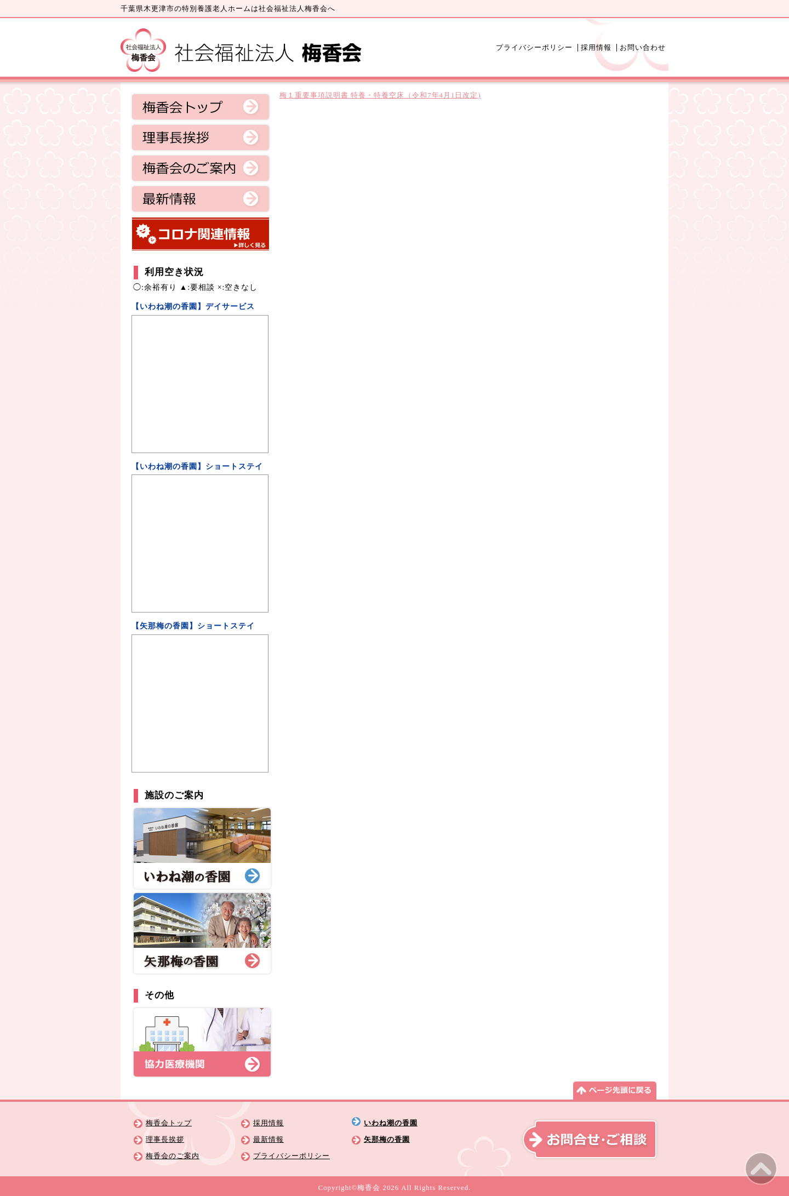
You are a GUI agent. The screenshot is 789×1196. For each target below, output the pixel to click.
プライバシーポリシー (534, 47)
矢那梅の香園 (387, 1139)
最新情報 (200, 199)
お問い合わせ (643, 47)
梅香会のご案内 (200, 168)
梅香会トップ (200, 106)
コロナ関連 (200, 234)
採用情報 (596, 47)
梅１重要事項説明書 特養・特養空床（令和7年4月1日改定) (380, 95)
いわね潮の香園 (391, 1123)
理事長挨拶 (200, 137)
